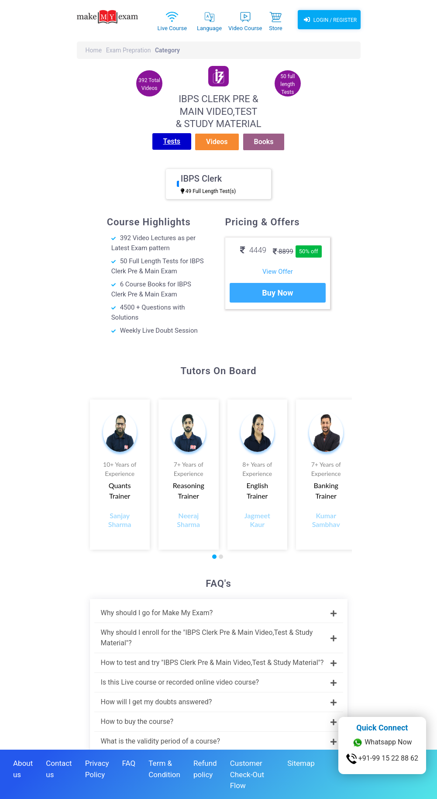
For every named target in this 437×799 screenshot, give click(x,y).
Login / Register (329, 19)
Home (94, 50)
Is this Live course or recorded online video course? (219, 682)
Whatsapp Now (382, 742)
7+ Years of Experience (188, 469)
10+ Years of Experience (119, 469)
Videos (216, 142)
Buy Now (277, 292)
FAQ (129, 763)
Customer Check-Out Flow (247, 774)
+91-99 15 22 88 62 (382, 759)
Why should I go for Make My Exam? (219, 613)
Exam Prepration (128, 50)
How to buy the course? (219, 721)
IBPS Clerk (201, 178)
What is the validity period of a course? (219, 741)
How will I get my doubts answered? (219, 702)
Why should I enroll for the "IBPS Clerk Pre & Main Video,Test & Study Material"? (219, 637)
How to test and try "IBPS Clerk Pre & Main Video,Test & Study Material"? (219, 662)
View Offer (277, 272)
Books (264, 142)
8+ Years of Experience (257, 469)
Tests (172, 141)
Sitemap (301, 763)
